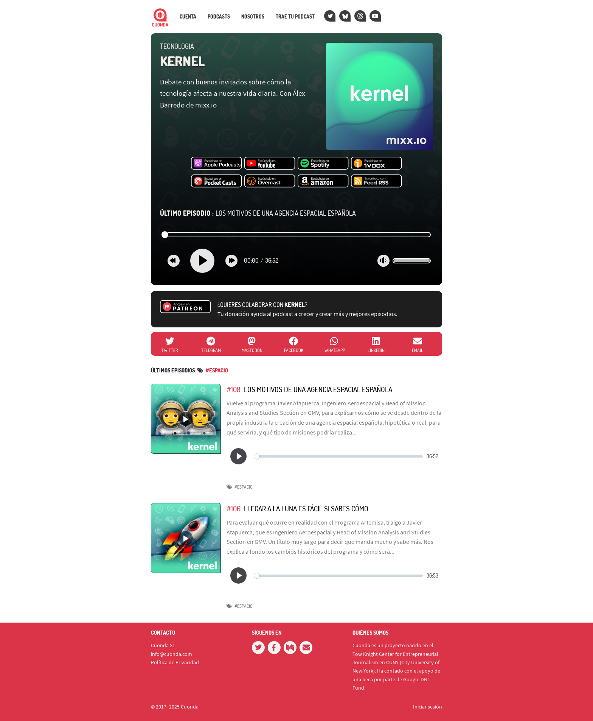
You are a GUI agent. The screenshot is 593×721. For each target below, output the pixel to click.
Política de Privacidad (175, 662)
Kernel (182, 61)
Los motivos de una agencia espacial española (258, 213)
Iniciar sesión (427, 706)
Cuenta (188, 17)
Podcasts (219, 17)
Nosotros (252, 17)
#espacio (216, 370)
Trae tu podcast (295, 17)
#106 (234, 508)
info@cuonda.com (171, 654)
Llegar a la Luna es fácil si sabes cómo (306, 508)
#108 (234, 389)
